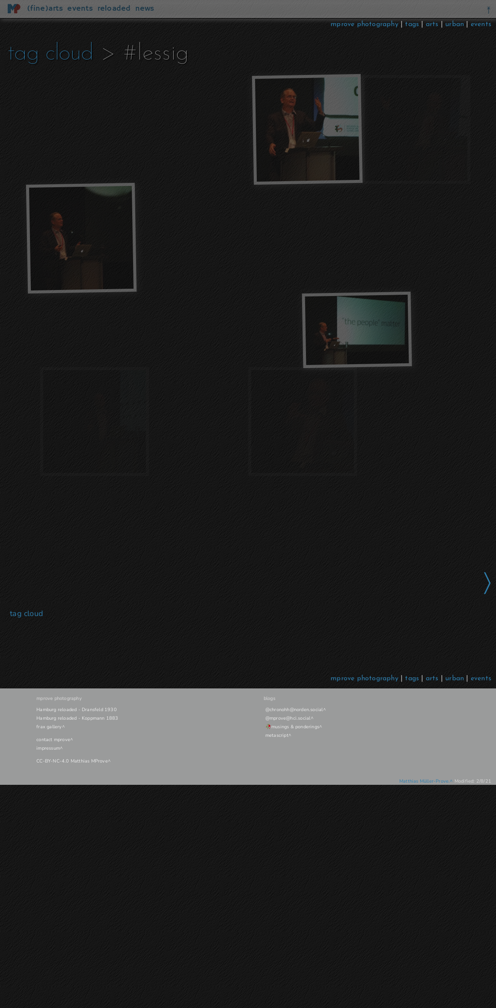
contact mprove (53, 739)
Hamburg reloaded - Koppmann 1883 (77, 718)
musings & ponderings (295, 727)
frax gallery (49, 727)
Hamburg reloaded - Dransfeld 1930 (76, 709)
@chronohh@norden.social (294, 709)
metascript (276, 735)
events (481, 24)
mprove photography (365, 24)
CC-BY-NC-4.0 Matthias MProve (72, 761)
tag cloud (50, 54)
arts (432, 24)
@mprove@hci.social (288, 718)
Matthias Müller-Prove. (424, 781)
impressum (48, 748)
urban (454, 24)
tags (412, 24)
